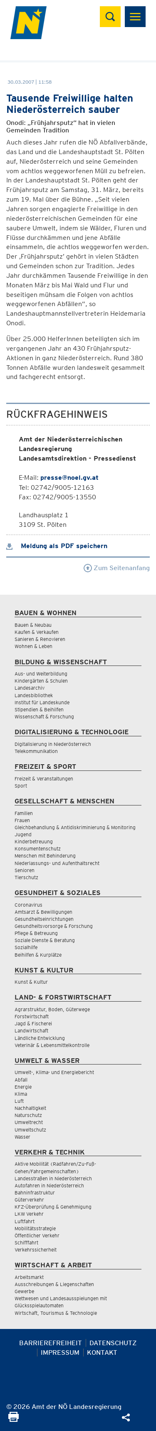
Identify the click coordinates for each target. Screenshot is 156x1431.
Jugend (23, 834)
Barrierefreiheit (50, 1343)
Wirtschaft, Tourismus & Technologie (56, 1313)
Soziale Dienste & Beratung (45, 940)
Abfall (21, 1080)
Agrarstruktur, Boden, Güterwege (52, 1009)
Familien (24, 813)
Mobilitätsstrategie (35, 1228)
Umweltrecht (29, 1122)
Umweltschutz (30, 1130)
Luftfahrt (25, 1221)
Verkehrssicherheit (36, 1250)
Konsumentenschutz (38, 848)
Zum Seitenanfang (117, 568)
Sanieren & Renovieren (40, 639)
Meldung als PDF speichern (56, 546)
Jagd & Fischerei (33, 1023)
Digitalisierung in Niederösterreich (53, 744)
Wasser (22, 1137)
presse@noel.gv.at (69, 477)
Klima (21, 1094)
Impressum (60, 1352)
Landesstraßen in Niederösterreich (53, 1178)
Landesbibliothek (34, 695)
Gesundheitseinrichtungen (44, 919)
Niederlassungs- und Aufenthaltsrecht (57, 863)
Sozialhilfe (26, 947)
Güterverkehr (29, 1200)
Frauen (22, 820)
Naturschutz (28, 1115)
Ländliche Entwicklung (40, 1038)
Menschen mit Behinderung (45, 856)
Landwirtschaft (31, 1030)
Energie (23, 1087)
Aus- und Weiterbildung (41, 674)
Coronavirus (28, 905)
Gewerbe (24, 1291)
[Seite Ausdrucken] (13, 1420)
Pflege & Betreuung (36, 933)
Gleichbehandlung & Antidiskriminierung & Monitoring (75, 827)
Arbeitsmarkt (29, 1277)
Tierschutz (26, 877)
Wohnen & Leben (33, 646)
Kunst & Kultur (31, 982)
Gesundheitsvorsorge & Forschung (54, 926)
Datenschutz (113, 1343)
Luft (19, 1101)
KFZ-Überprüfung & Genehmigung (53, 1207)
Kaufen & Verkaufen (37, 632)
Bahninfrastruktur (35, 1192)
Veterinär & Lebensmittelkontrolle (52, 1045)
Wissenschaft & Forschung (44, 716)
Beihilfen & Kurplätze (38, 955)
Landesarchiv (30, 688)
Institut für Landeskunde (42, 702)
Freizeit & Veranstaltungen (44, 778)
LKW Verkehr (29, 1214)
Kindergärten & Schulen (41, 681)
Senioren (25, 870)
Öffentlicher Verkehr (37, 1235)
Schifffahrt (26, 1242)
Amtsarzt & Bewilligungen (43, 912)
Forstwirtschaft (32, 1016)
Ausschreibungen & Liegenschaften (54, 1284)
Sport (21, 786)
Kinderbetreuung (34, 841)
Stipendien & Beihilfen (39, 709)
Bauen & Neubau (33, 625)
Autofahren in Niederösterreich (49, 1185)
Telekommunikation (36, 751)
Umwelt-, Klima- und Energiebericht (54, 1072)
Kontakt (102, 1352)
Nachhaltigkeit (30, 1108)
